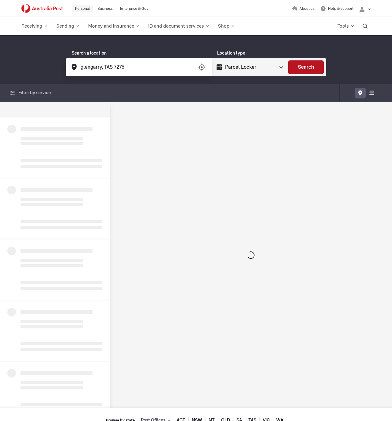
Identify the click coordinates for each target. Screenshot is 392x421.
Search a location (89, 53)
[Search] (306, 67)
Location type (231, 53)
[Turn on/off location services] (201, 67)
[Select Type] (253, 67)
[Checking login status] (365, 8)
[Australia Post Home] (42, 8)
